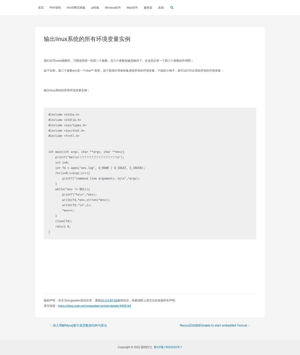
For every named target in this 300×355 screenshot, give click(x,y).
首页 (41, 7)
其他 (161, 7)
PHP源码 (55, 7)
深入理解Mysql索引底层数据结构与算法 (78, 325)
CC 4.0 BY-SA (109, 300)
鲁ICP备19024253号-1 (168, 347)
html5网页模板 (76, 7)
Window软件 (113, 7)
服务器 (148, 7)
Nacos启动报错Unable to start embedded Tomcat (215, 325)
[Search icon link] (172, 7)
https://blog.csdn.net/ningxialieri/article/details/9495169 (94, 306)
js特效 (95, 7)
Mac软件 (132, 7)
